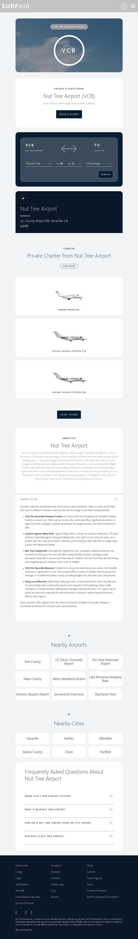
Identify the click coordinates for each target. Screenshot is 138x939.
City (53, 890)
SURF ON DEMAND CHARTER (69, 27)
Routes (55, 897)
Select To (99, 151)
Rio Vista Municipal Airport (105, 662)
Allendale (105, 738)
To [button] (97, 145)
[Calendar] (80, 163)
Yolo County (32, 662)
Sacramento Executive (69, 694)
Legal (18, 878)
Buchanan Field (105, 694)
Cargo (19, 872)
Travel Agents (94, 878)
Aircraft (20, 890)
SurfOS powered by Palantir (102, 897)
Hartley (69, 738)
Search (105, 174)
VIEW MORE (69, 266)
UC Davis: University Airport (69, 662)
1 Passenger (99, 163)
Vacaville (32, 738)
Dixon (69, 752)
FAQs (90, 865)
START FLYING (69, 414)
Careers (91, 872)
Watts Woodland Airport (69, 679)
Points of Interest (96, 890)
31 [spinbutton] (73, 163)
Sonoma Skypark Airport (32, 694)
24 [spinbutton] (61, 163)
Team (90, 884)
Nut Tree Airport (34, 151)
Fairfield (105, 752)
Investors (56, 865)
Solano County (32, 752)
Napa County (32, 679)
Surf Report (22, 884)
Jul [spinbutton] (57, 163)
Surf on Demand (25, 903)
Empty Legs (57, 884)
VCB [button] (30, 145)
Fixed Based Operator (28, 897)
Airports (55, 872)
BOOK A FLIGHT (69, 114)
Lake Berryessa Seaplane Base (105, 679)
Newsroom (22, 865)
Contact (55, 878)
